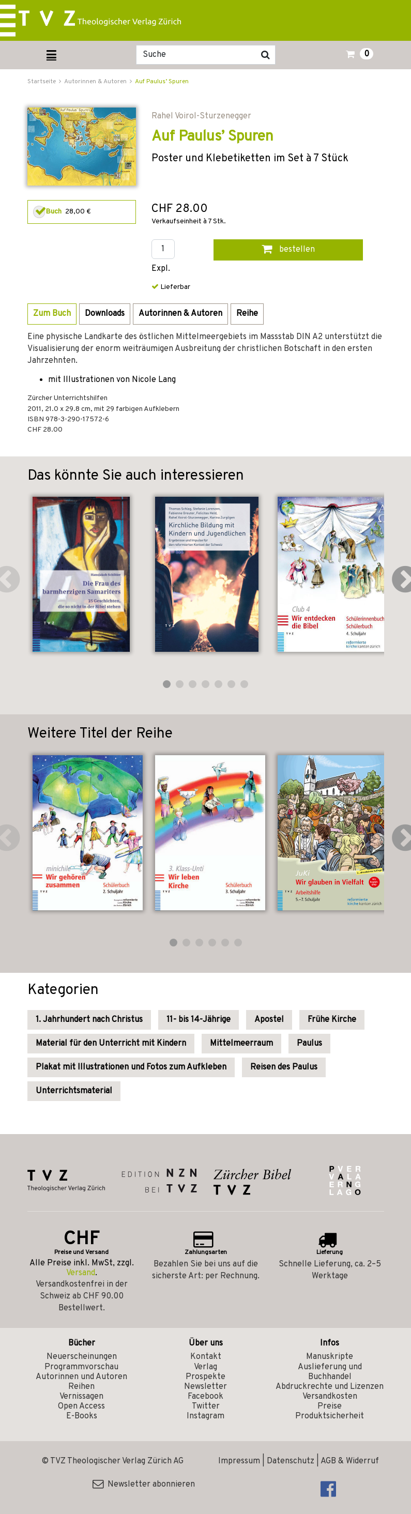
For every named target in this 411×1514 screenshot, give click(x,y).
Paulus (309, 1043)
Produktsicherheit (329, 1416)
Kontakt (205, 1357)
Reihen (81, 1387)
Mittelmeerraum (241, 1043)
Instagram (205, 1416)
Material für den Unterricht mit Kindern (111, 1043)
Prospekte (205, 1377)
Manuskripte (329, 1357)
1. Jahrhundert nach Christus (89, 1020)
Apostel (269, 1020)
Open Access (81, 1406)
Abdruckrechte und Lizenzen (330, 1387)
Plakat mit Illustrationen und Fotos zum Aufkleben (131, 1067)
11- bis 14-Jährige (198, 1020)
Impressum (239, 1461)
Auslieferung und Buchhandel (330, 1372)
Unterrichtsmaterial (74, 1091)
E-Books (81, 1416)
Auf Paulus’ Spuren (162, 82)
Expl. (160, 269)
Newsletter (205, 1387)
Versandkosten (329, 1396)
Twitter (206, 1406)
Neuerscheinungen (82, 1357)
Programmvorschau (81, 1367)
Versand (80, 1273)
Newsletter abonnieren (144, 1484)
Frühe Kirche (332, 1020)
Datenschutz (290, 1461)
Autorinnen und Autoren (81, 1377)
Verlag (205, 1367)
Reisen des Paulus (283, 1067)
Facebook (205, 1396)
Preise (329, 1406)
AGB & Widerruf (350, 1461)
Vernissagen (81, 1396)
